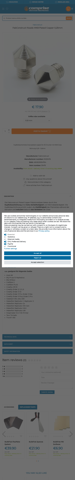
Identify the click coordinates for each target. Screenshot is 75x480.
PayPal (10, 244)
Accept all (37, 253)
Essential (11, 235)
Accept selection (37, 262)
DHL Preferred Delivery (17, 242)
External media (13, 239)
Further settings (10, 249)
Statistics (11, 237)
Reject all (37, 258)
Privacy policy (44, 231)
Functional (12, 246)
